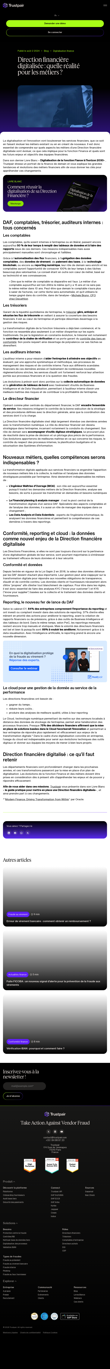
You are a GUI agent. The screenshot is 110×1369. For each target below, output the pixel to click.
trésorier (71, 312)
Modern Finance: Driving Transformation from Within (37, 799)
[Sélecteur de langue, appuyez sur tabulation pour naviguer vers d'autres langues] (55, 15)
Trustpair (55, 786)
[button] (9, 832)
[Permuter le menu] (105, 5)
